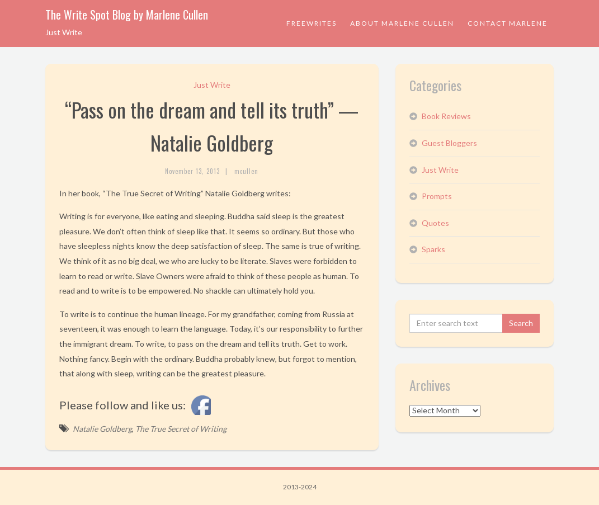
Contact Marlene (508, 23)
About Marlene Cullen (402, 23)
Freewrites (311, 23)
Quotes (435, 223)
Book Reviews (446, 116)
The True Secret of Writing (181, 428)
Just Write (212, 84)
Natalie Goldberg (102, 428)
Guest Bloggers (449, 143)
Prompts (437, 196)
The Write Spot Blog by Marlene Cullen (126, 14)
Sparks (433, 249)
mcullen (246, 171)
